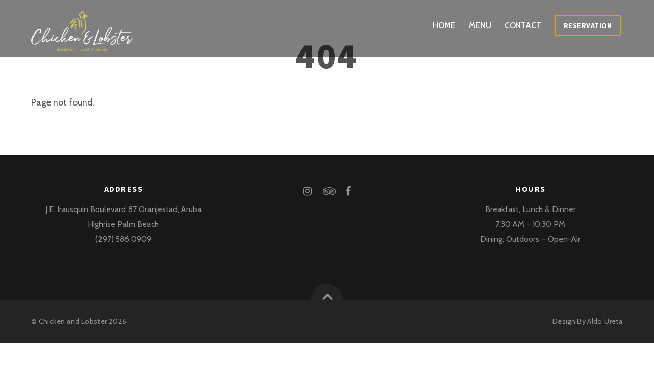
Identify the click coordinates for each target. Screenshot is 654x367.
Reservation (588, 25)
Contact (523, 25)
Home (444, 25)
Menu (480, 25)
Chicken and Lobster (73, 321)
